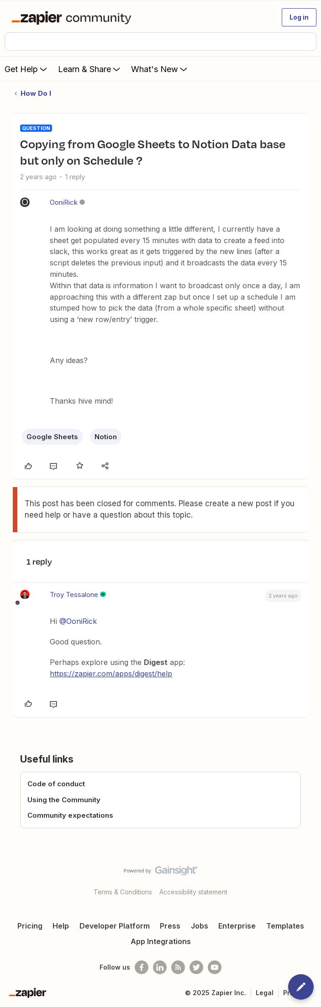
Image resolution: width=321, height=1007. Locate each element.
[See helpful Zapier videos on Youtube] (214, 967)
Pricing (29, 925)
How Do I (36, 93)
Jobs (199, 925)
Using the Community (63, 799)
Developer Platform (114, 925)
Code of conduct (56, 783)
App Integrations (161, 941)
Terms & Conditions (123, 892)
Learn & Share (90, 68)
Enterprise (237, 925)
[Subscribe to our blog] (178, 967)
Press (170, 925)
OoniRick (64, 202)
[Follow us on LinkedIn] (160, 967)
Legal (265, 993)
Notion (106, 436)
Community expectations (70, 815)
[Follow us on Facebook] (141, 967)
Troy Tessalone (74, 594)
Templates (285, 925)
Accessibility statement (193, 892)
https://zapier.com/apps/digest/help (111, 673)
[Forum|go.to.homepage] (73, 17)
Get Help (27, 68)
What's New (160, 68)
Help (61, 925)
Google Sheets (52, 436)
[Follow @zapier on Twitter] (196, 967)
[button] (299, 17)
